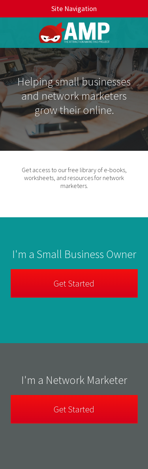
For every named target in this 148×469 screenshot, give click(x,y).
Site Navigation (52, 8)
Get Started (74, 283)
